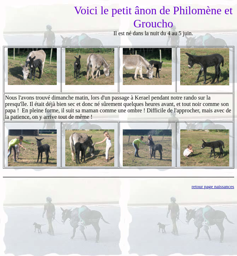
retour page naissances (213, 186)
